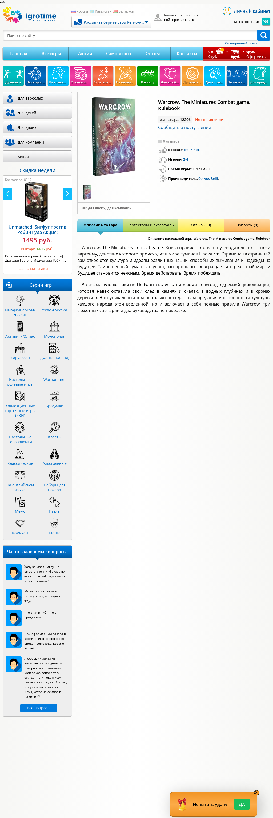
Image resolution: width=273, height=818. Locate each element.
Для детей (27, 112)
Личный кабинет (252, 11)
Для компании (119, 208)
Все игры (51, 53)
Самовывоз (118, 53)
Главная (18, 53)
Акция (23, 156)
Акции (85, 53)
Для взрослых (30, 98)
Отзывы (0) (201, 224)
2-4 (185, 159)
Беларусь (126, 11)
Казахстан (103, 11)
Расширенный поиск (241, 43)
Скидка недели (37, 170)
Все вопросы (38, 707)
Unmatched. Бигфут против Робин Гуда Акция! (37, 229)
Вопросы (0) (247, 224)
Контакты (187, 53)
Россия (82, 11)
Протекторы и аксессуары (151, 224)
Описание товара (100, 224)
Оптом (153, 53)
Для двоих (96, 208)
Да (242, 804)
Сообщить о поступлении (184, 127)
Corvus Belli (208, 178)
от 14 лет (191, 149)
